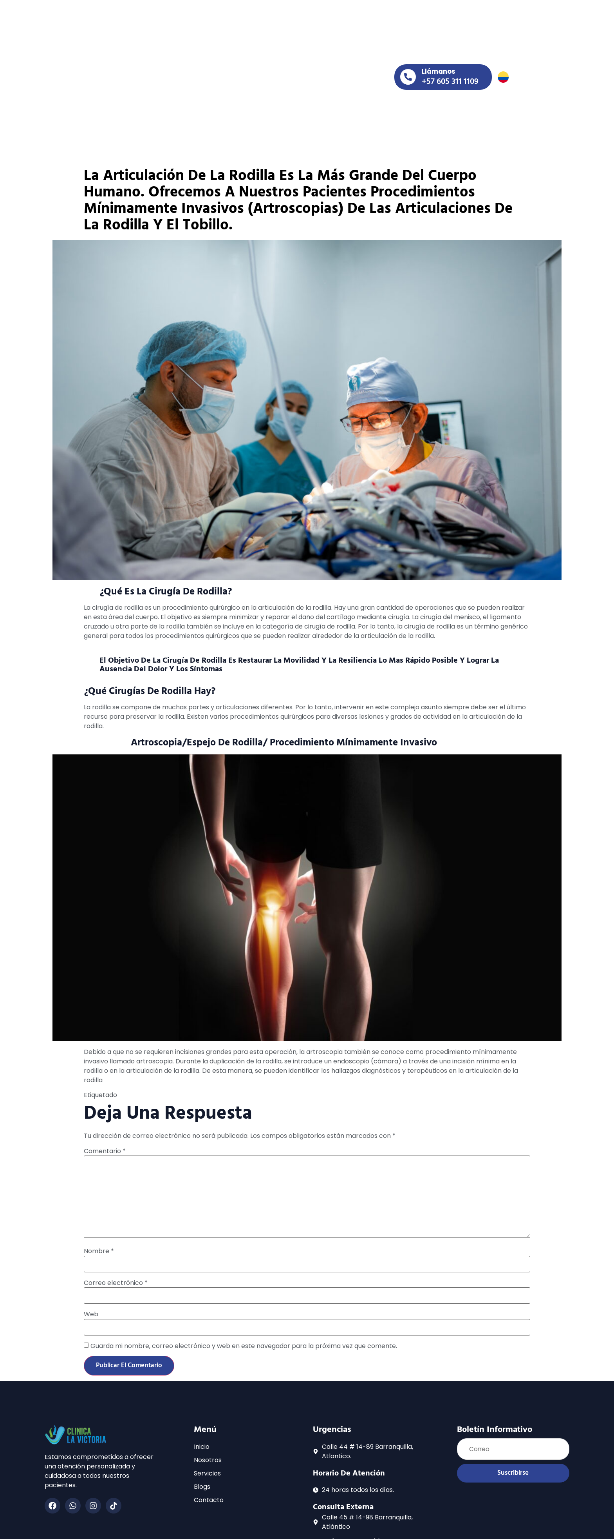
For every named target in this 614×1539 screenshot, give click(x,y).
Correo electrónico (116, 1276)
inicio (169, 64)
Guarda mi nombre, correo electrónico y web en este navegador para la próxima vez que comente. (243, 1339)
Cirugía (191, 1087)
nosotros (211, 64)
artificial (131, 1087)
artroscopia (161, 1087)
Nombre (99, 1244)
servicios (261, 64)
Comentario (105, 1144)
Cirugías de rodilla (229, 1087)
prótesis (338, 1087)
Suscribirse (513, 1467)
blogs (307, 64)
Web (91, 1307)
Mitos (317, 1087)
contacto (175, 82)
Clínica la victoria (282, 1087)
